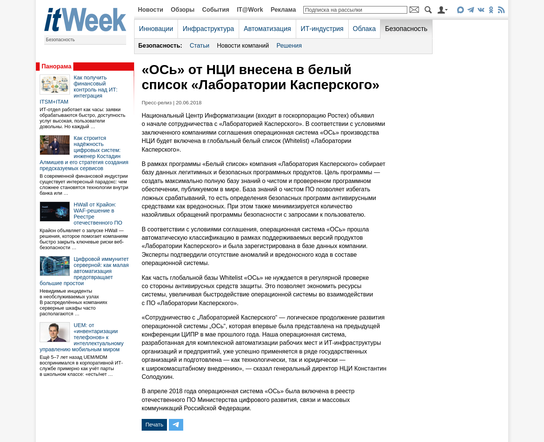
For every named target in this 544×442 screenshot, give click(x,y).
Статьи (199, 45)
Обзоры (183, 9)
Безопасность (60, 39)
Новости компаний (243, 45)
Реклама (283, 9)
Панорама (56, 66)
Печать (154, 425)
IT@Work (250, 9)
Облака (364, 29)
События (215, 9)
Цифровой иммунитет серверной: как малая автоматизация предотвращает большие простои (84, 271)
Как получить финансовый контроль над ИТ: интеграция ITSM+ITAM (78, 89)
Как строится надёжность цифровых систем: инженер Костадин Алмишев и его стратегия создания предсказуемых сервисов (84, 153)
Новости (150, 9)
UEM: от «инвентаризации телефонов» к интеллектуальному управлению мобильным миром (82, 337)
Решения (289, 45)
